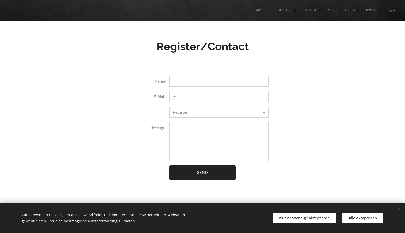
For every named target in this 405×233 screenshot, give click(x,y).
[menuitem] (338, 10)
